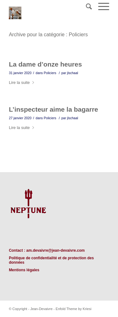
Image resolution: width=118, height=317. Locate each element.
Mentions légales (24, 270)
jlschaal (72, 73)
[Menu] (100, 6)
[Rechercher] (86, 6)
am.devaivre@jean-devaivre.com (55, 250)
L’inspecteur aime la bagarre (53, 109)
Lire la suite (22, 82)
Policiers (50, 73)
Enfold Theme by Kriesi (74, 309)
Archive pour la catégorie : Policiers (48, 34)
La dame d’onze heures (45, 64)
